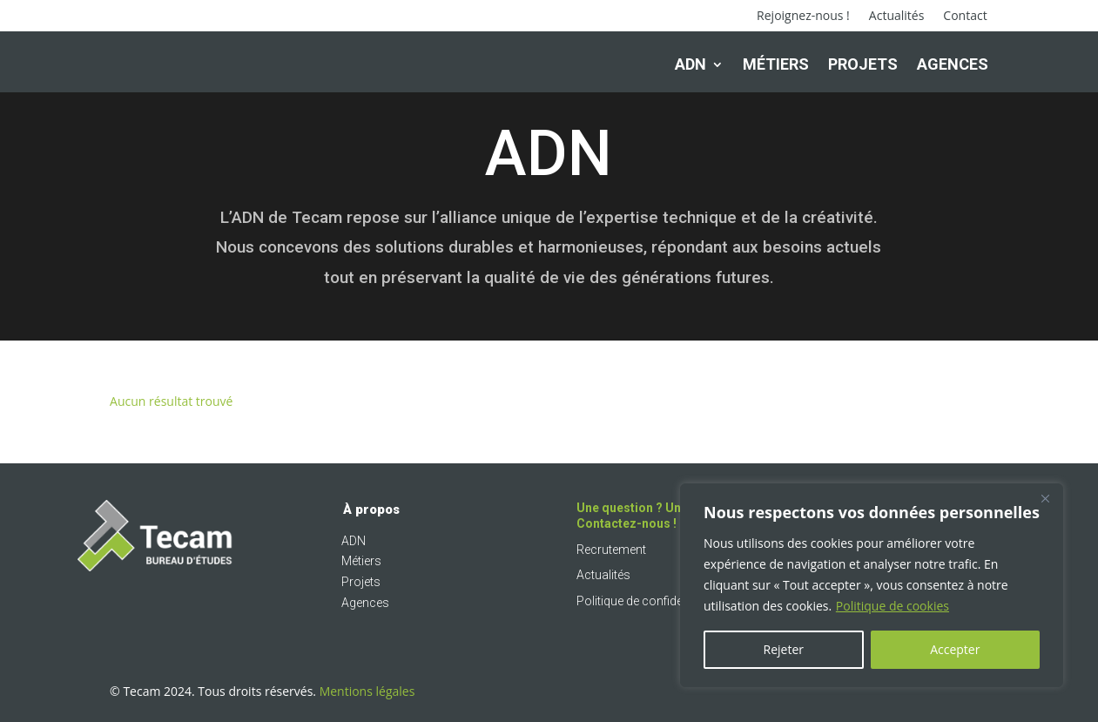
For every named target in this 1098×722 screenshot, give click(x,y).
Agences (952, 64)
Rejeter (784, 649)
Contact (965, 17)
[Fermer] (1044, 498)
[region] (871, 585)
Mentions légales (367, 698)
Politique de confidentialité (646, 608)
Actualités (897, 17)
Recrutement (611, 556)
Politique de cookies (892, 605)
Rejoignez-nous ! (803, 17)
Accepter (955, 649)
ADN (690, 64)
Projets (863, 64)
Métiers (776, 64)
